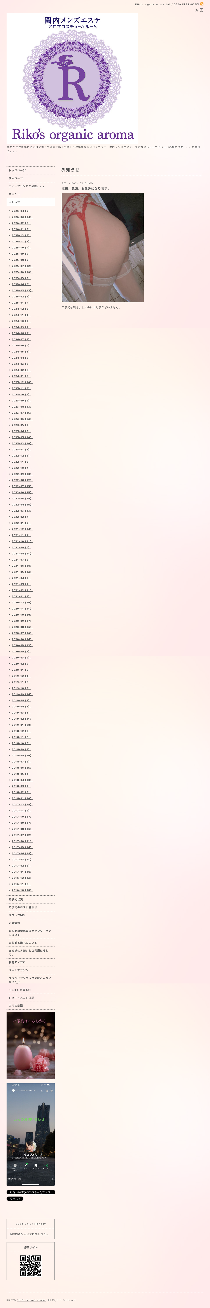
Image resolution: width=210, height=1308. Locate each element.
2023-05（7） (21, 425)
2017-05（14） (22, 847)
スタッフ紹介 (17, 915)
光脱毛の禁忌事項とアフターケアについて (30, 933)
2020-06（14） (22, 639)
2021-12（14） (22, 529)
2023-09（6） (21, 400)
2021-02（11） (22, 590)
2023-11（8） (21, 388)
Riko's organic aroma (31, 1300)
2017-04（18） (22, 853)
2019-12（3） (21, 676)
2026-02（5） (21, 223)
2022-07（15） (22, 486)
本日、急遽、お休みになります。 (86, 188)
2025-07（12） (22, 266)
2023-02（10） (22, 443)
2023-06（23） (22, 419)
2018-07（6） (21, 761)
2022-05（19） (22, 498)
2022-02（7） (21, 517)
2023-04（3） (21, 431)
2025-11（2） (21, 241)
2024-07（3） (21, 339)
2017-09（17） (22, 823)
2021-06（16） (22, 566)
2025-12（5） (21, 235)
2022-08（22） (22, 480)
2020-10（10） (22, 615)
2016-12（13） (22, 878)
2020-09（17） (22, 621)
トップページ (17, 170)
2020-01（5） (21, 670)
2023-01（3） (21, 449)
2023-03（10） (22, 437)
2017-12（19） (22, 804)
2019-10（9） (21, 688)
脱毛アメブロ (17, 962)
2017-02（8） (21, 865)
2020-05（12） (22, 645)
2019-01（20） (22, 725)
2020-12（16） (22, 602)
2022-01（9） (21, 523)
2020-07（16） (22, 633)
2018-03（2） (21, 786)
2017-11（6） (21, 810)
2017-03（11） (22, 859)
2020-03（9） (21, 657)
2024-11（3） (21, 315)
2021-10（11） (22, 541)
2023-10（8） (21, 394)
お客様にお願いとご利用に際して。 (29, 952)
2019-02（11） (22, 719)
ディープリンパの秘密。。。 (27, 186)
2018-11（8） (21, 737)
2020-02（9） (21, 663)
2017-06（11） (22, 841)
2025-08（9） (21, 260)
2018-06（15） (22, 768)
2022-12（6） (21, 455)
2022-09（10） (22, 474)
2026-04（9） (21, 211)
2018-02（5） (21, 792)
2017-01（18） (22, 872)
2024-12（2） (21, 309)
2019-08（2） (21, 700)
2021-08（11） (22, 553)
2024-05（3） (21, 351)
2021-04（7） (21, 578)
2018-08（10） (22, 755)
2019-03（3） (21, 712)
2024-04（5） (21, 358)
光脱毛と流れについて (23, 943)
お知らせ (14, 202)
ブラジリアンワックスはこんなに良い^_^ (30, 980)
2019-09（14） (22, 694)
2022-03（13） (22, 510)
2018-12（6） (21, 731)
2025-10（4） (21, 247)
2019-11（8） (21, 682)
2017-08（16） (22, 829)
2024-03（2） (21, 364)
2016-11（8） (21, 884)
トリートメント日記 (21, 998)
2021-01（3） (21, 596)
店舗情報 (14, 923)
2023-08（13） (22, 406)
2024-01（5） (21, 376)
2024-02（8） (21, 370)
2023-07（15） (22, 413)
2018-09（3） (21, 749)
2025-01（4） (21, 302)
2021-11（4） (21, 535)
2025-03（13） (22, 290)
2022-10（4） (21, 468)
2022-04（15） (22, 504)
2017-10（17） (22, 816)
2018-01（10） (22, 798)
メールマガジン (19, 970)
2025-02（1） (21, 296)
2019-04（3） (21, 706)
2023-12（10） (22, 382)
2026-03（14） (22, 217)
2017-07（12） (22, 835)
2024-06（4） (21, 345)
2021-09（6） (21, 547)
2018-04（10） (22, 780)
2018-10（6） (21, 743)
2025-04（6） (21, 284)
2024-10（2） (21, 321)
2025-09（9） (21, 253)
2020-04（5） (21, 651)
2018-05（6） (21, 774)
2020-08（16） (22, 627)
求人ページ (16, 178)
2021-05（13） (22, 572)
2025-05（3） (21, 278)
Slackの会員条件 (20, 990)
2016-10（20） (22, 890)
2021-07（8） (21, 559)
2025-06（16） (22, 272)
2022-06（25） (22, 492)
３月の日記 (16, 1005)
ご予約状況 (16, 899)
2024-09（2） (21, 327)
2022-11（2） (21, 462)
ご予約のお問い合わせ (23, 907)
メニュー (14, 194)
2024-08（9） (21, 333)
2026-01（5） (21, 229)
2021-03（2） (21, 584)
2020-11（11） (22, 608)
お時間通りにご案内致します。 (29, 1234)
